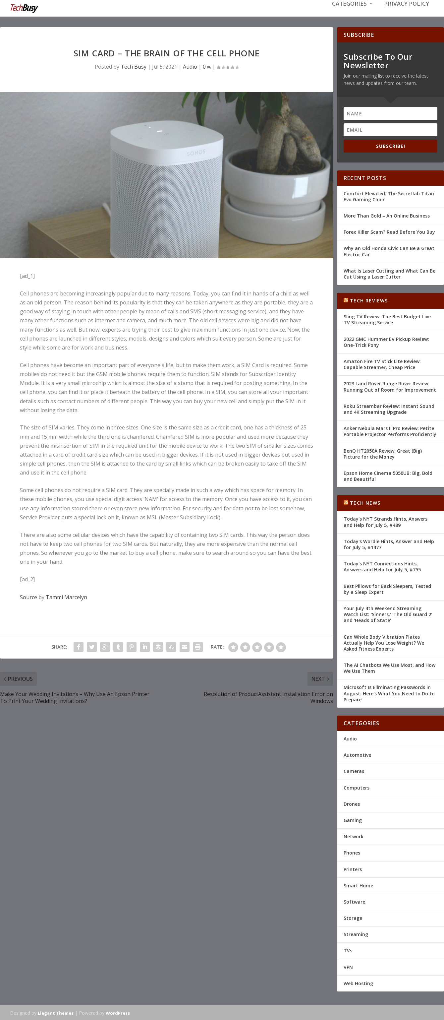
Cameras (354, 770)
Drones (352, 803)
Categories (349, 14)
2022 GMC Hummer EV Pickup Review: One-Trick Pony (386, 341)
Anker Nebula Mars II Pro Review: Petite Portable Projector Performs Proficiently (390, 430)
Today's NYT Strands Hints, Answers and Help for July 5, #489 (385, 521)
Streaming (356, 933)
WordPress (118, 1012)
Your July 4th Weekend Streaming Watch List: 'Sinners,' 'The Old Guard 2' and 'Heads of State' (388, 614)
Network (353, 836)
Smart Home (358, 885)
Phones (352, 852)
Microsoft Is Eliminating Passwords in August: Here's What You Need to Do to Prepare (389, 692)
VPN (348, 966)
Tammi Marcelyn (66, 596)
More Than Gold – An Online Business (387, 215)
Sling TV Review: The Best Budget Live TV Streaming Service (387, 319)
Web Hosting (358, 983)
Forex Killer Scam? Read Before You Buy (389, 231)
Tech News (365, 502)
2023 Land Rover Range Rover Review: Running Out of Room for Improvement (390, 386)
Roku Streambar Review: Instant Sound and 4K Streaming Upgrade (389, 408)
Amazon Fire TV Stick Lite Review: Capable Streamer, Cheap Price (382, 363)
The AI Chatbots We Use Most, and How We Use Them (389, 667)
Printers (353, 868)
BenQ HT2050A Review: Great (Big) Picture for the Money (383, 453)
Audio (190, 66)
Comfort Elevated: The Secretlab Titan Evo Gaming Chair (389, 196)
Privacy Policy (406, 14)
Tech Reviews (369, 300)
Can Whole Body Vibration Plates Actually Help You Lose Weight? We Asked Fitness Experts (384, 642)
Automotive (357, 754)
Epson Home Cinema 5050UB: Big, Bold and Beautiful (388, 475)
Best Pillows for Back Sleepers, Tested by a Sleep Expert (387, 588)
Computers (356, 787)
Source (28, 596)
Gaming (353, 819)
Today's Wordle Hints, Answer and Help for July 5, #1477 (389, 544)
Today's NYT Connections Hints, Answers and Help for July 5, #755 (382, 566)
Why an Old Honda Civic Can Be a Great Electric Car (389, 250)
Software (354, 901)
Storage (353, 917)
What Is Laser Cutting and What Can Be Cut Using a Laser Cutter (389, 273)
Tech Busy (133, 66)
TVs (348, 950)
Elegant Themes (56, 1012)
